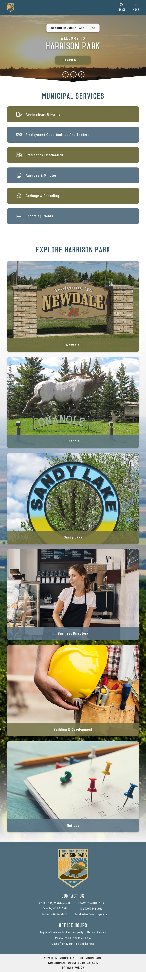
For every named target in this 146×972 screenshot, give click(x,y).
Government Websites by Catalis (73, 963)
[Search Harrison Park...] (69, 28)
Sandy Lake (73, 537)
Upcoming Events (39, 216)
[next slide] (73, 74)
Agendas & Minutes (41, 175)
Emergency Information (44, 155)
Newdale (73, 345)
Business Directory (73, 633)
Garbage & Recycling (42, 196)
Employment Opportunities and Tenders (57, 135)
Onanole (73, 441)
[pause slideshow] (81, 74)
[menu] (136, 7)
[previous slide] (65, 74)
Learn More (73, 60)
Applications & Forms (43, 114)
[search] (121, 7)
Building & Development (73, 729)
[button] (93, 27)
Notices (73, 825)
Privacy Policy (73, 967)
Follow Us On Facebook (55, 914)
